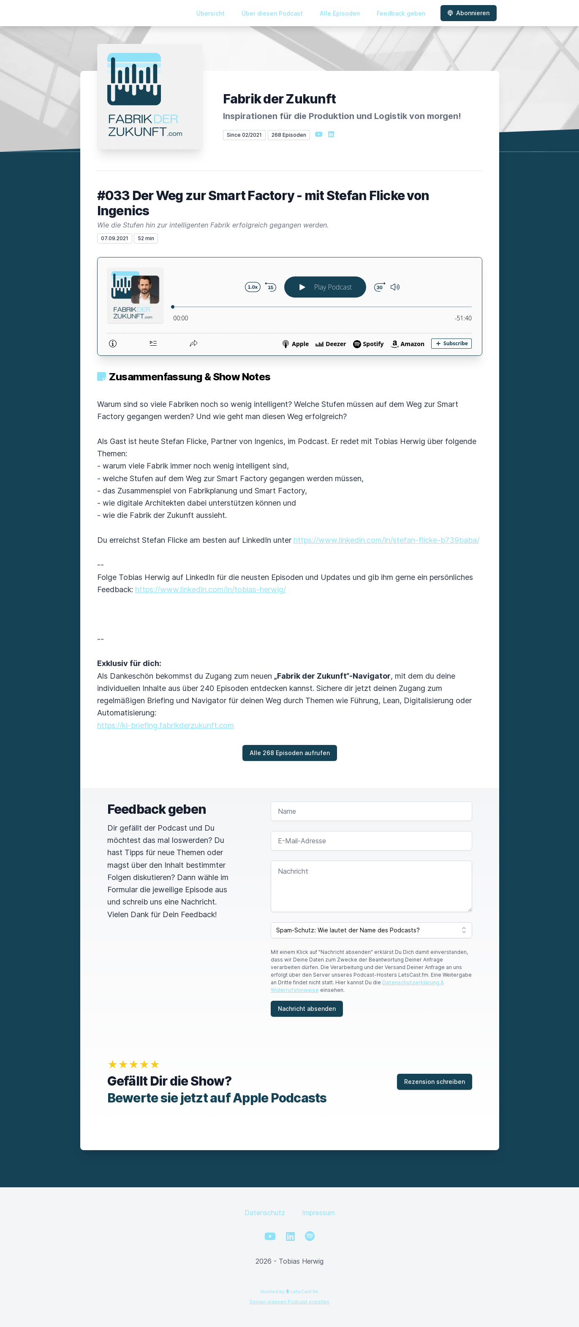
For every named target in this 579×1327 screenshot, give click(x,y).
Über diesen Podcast (272, 13)
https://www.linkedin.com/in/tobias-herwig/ (210, 589)
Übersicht (210, 13)
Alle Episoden (340, 13)
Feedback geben (401, 13)
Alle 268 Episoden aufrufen (290, 752)
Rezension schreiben (434, 1081)
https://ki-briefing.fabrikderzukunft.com (165, 725)
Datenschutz (265, 1212)
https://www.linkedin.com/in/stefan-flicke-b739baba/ (386, 540)
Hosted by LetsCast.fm (289, 1292)
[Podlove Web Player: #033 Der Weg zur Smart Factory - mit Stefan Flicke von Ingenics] (290, 306)
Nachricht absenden (307, 1008)
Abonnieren (468, 12)
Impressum (318, 1212)
